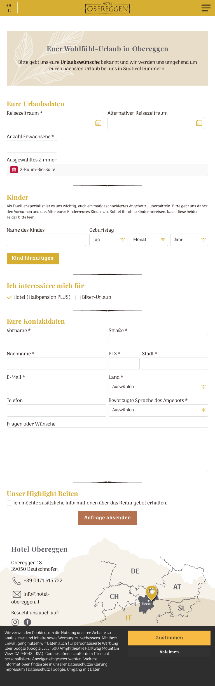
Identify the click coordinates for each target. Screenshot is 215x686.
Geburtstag (101, 230)
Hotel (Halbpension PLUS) (42, 297)
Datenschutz (39, 669)
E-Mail (14, 377)
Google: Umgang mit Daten (76, 669)
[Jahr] (189, 240)
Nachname (19, 354)
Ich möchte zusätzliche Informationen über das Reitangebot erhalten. (90, 503)
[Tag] (108, 240)
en (8, 5)
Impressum (14, 669)
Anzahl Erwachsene (28, 137)
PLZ (113, 354)
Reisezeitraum (23, 113)
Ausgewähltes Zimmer (32, 160)
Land (114, 377)
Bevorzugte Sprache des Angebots (146, 401)
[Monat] (149, 240)
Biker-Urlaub (96, 297)
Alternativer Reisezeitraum (138, 113)
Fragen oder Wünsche (31, 424)
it (9, 11)
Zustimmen (169, 638)
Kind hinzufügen (33, 258)
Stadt (148, 354)
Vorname (17, 331)
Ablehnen (169, 652)
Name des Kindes (26, 230)
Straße (116, 331)
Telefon (15, 401)
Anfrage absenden (107, 518)
